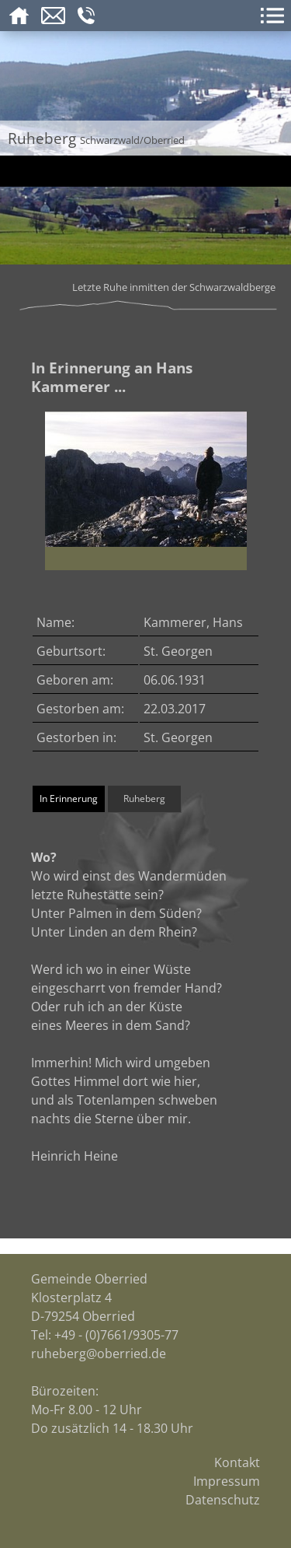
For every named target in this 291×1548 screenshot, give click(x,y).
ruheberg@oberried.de (98, 1353)
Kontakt (237, 1462)
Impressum (226, 1481)
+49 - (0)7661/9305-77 (116, 1334)
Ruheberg (144, 798)
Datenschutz (222, 1499)
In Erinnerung (69, 798)
